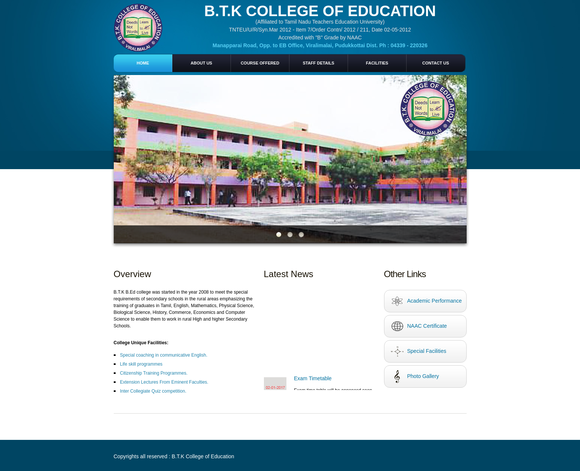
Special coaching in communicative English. (164, 355)
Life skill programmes (141, 364)
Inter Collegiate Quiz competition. (153, 391)
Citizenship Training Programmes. (154, 373)
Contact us (435, 63)
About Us (201, 63)
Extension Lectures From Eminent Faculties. (164, 382)
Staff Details (318, 63)
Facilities (377, 63)
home (143, 63)
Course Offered (260, 63)
